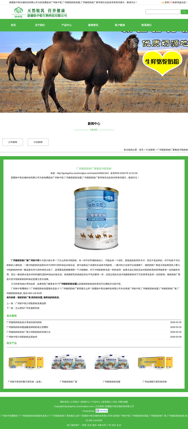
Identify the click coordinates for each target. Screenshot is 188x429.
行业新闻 (38, 142)
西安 (84, 425)
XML (115, 402)
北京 (89, 425)
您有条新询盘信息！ (175, 2)
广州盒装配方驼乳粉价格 (155, 381)
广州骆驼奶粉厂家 (68, 381)
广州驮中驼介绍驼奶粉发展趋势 (30, 303)
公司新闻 (12, 142)
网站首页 (64, 402)
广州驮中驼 (56, 2)
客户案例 (120, 25)
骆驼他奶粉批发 (51, 297)
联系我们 (146, 25)
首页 (13, 25)
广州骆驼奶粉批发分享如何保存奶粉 (24, 322)
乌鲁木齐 (101, 425)
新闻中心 (85, 402)
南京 (94, 425)
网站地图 (123, 402)
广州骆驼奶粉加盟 (111, 381)
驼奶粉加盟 (36, 297)
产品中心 (67, 25)
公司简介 (75, 402)
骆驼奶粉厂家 (24, 297)
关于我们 (40, 25)
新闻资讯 (93, 25)
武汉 (114, 425)
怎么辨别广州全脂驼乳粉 (27, 308)
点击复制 (99, 406)
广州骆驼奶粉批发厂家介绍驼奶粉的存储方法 (28, 332)
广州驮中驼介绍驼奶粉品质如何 (22, 337)
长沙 (119, 425)
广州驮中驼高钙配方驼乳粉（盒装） (25, 381)
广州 (109, 425)
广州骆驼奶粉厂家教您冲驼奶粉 (172, 149)
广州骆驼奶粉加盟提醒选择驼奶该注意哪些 (27, 327)
